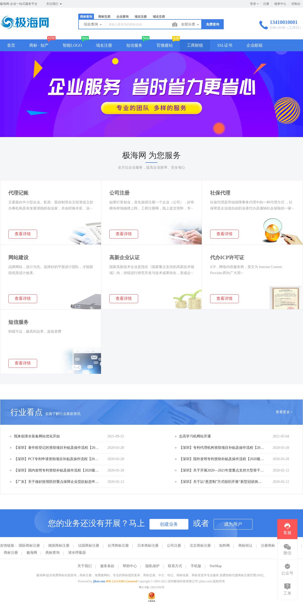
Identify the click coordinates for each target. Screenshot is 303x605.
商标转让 (245, 545)
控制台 (295, 4)
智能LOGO (72, 45)
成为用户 (233, 524)
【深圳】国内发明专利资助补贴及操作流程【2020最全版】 (57, 470)
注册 (266, 4)
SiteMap (215, 566)
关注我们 (54, 4)
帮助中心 (130, 566)
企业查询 (122, 16)
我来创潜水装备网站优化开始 (37, 436)
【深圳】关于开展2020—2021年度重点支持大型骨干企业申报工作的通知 (222, 470)
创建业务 (169, 524)
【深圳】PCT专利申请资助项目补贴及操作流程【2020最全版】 (57, 459)
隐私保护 (152, 566)
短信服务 (134, 45)
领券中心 (280, 4)
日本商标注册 (148, 545)
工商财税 (195, 45)
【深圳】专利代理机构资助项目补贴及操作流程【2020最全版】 (222, 448)
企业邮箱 (254, 45)
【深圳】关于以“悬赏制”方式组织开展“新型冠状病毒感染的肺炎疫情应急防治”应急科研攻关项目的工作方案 (222, 482)
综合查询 (93, 25)
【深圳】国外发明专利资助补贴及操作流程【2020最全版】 (222, 459)
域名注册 (141, 16)
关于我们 (85, 566)
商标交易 (104, 16)
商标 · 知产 (38, 45)
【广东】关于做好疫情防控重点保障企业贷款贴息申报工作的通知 (57, 482)
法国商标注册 (88, 545)
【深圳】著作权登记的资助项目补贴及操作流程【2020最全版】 (57, 448)
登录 (253, 4)
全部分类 (190, 25)
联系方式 (175, 566)
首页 (11, 45)
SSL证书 (224, 45)
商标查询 (86, 16)
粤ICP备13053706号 (152, 587)
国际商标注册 (29, 545)
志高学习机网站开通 (195, 436)
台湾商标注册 (118, 545)
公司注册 (174, 545)
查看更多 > (284, 412)
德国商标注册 (58, 545)
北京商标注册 (200, 545)
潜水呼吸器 (77, 553)
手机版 (196, 566)
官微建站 (165, 45)
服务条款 (107, 566)
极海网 (32, 553)
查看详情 (23, 234)
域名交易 (159, 16)
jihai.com (99, 581)
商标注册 (11, 553)
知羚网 (224, 545)
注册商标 (268, 545)
